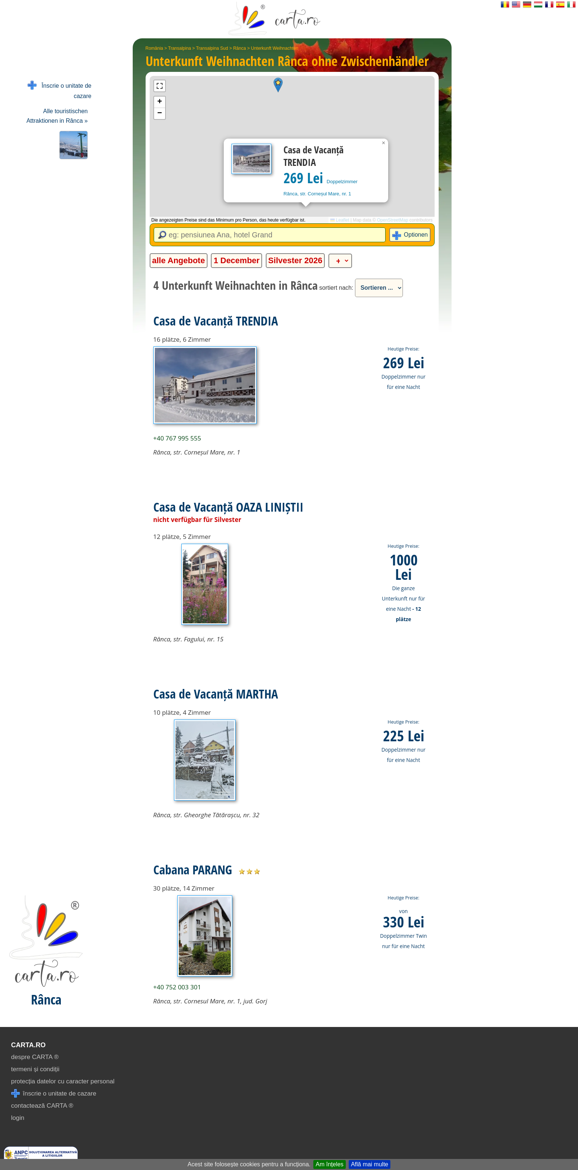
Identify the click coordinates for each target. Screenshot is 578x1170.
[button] (278, 85)
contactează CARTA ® (42, 1105)
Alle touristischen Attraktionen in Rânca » (57, 116)
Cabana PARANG (192, 869)
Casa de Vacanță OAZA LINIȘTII (228, 506)
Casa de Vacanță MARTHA (215, 693)
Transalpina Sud (212, 48)
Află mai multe (369, 1164)
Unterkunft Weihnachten (275, 48)
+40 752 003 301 (177, 987)
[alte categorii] (340, 260)
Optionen (416, 234)
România (154, 48)
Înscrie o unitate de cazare (59, 90)
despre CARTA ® (35, 1057)
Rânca (239, 48)
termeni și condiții (35, 1069)
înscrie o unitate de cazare (53, 1093)
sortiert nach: (336, 288)
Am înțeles (330, 1164)
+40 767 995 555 (177, 438)
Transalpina (179, 48)
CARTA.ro (28, 1045)
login (17, 1117)
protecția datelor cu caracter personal (63, 1081)
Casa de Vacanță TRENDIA (215, 320)
